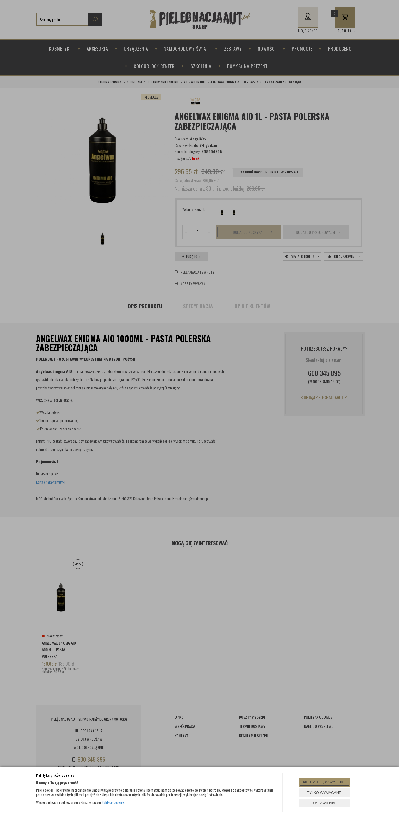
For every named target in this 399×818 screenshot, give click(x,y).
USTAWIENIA (324, 803)
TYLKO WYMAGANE (324, 793)
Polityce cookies (113, 802)
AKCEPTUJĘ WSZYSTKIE (324, 782)
